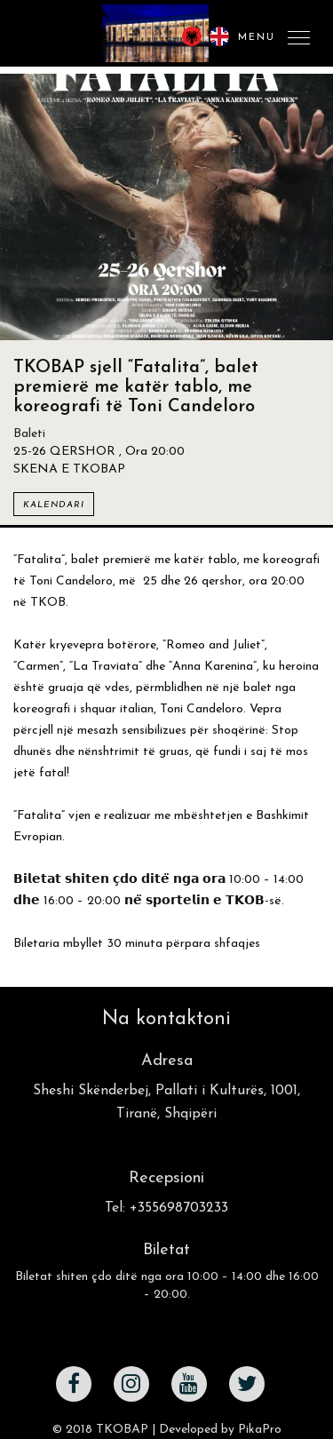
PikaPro (259, 1429)
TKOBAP (122, 1429)
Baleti (29, 434)
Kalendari (53, 505)
